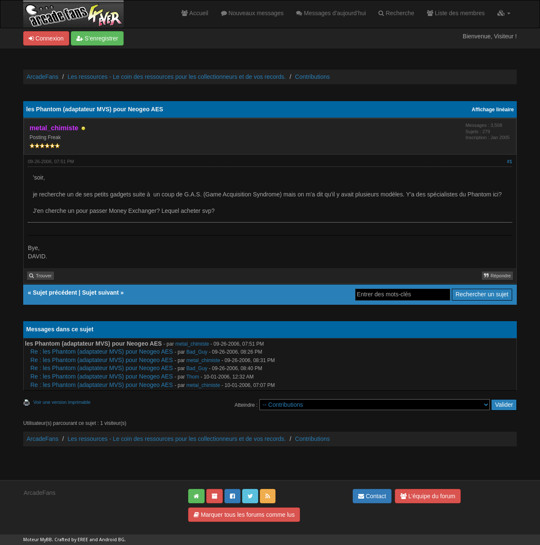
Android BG (111, 539)
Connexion (46, 38)
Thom (192, 377)
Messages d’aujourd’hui (331, 13)
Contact (372, 496)
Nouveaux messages (252, 13)
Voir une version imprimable (62, 402)
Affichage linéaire (493, 110)
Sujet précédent (55, 292)
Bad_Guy (197, 352)
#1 (509, 161)
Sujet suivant (100, 292)
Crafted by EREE (71, 539)
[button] (504, 13)
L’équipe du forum (427, 496)
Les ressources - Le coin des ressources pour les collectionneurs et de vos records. (177, 76)
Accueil (194, 13)
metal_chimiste (192, 344)
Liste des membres (456, 13)
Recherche (396, 13)
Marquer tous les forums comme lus (244, 514)
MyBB (46, 539)
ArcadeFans (42, 76)
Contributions (312, 76)
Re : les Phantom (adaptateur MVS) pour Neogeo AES (101, 351)
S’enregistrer (97, 38)
